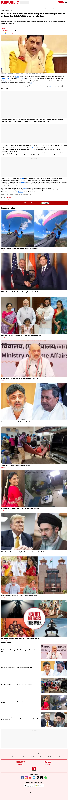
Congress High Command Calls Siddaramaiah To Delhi (15, 422)
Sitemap (25, 757)
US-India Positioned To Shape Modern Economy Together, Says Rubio (19, 292)
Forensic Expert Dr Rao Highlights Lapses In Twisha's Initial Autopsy (19, 595)
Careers (52, 757)
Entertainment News (5, 640)
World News (3, 250)
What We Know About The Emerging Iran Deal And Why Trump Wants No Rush (22, 552)
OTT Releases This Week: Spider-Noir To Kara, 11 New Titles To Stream (20, 638)
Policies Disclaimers (34, 757)
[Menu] (65, 2)
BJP (31, 82)
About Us (3, 757)
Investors (42, 757)
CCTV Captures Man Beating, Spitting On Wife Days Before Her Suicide (20, 508)
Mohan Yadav (21, 78)
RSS (48, 757)
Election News (4, 30)
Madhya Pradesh (5, 78)
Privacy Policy (18, 757)
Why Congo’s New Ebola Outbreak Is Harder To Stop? (15, 465)
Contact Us (10, 757)
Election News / (7, 8)
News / (2, 8)
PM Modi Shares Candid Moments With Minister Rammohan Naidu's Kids (21, 335)
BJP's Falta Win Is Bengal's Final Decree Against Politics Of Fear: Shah (19, 378)
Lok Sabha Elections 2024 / (16, 8)
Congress (17, 76)
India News (3, 294)
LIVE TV (60, 2)
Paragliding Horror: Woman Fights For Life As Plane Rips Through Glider (20, 248)
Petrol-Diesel (59, 757)
